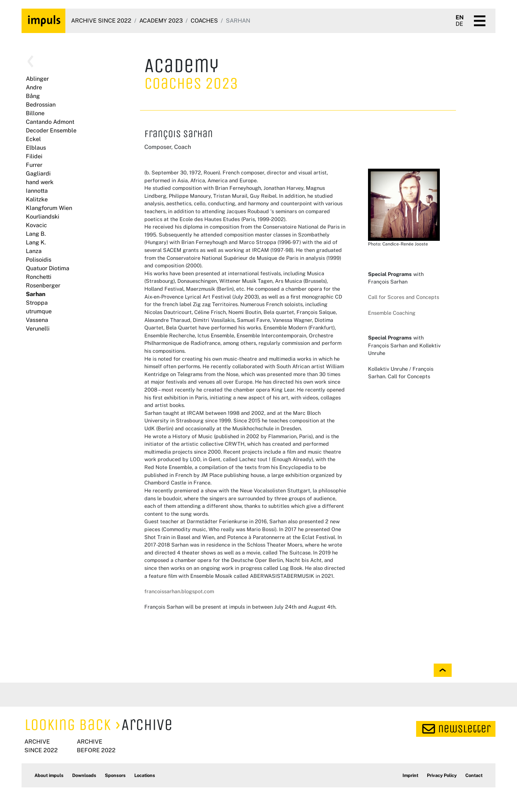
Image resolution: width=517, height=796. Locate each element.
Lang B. (36, 233)
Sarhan (35, 294)
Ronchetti (38, 276)
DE (459, 24)
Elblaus (36, 147)
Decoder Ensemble (51, 130)
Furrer (34, 164)
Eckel (33, 139)
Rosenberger (43, 285)
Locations (144, 775)
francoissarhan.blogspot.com (179, 591)
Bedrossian (41, 104)
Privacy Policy (442, 775)
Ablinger (37, 78)
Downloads (84, 775)
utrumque (39, 311)
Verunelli (38, 328)
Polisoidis (38, 259)
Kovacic (36, 225)
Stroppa (37, 302)
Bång (33, 96)
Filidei (34, 156)
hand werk (39, 182)
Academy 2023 (161, 20)
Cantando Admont (50, 121)
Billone (35, 113)
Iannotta (37, 190)
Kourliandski (42, 216)
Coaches (204, 20)
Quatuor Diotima (47, 268)
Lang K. (36, 242)
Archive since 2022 (101, 20)
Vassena (37, 320)
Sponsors (115, 775)
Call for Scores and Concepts (403, 297)
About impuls (49, 775)
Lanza (34, 251)
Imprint (410, 775)
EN (460, 17)
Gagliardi (38, 173)
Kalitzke (37, 199)
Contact (474, 775)
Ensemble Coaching (391, 313)
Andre (34, 87)
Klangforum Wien (49, 208)
